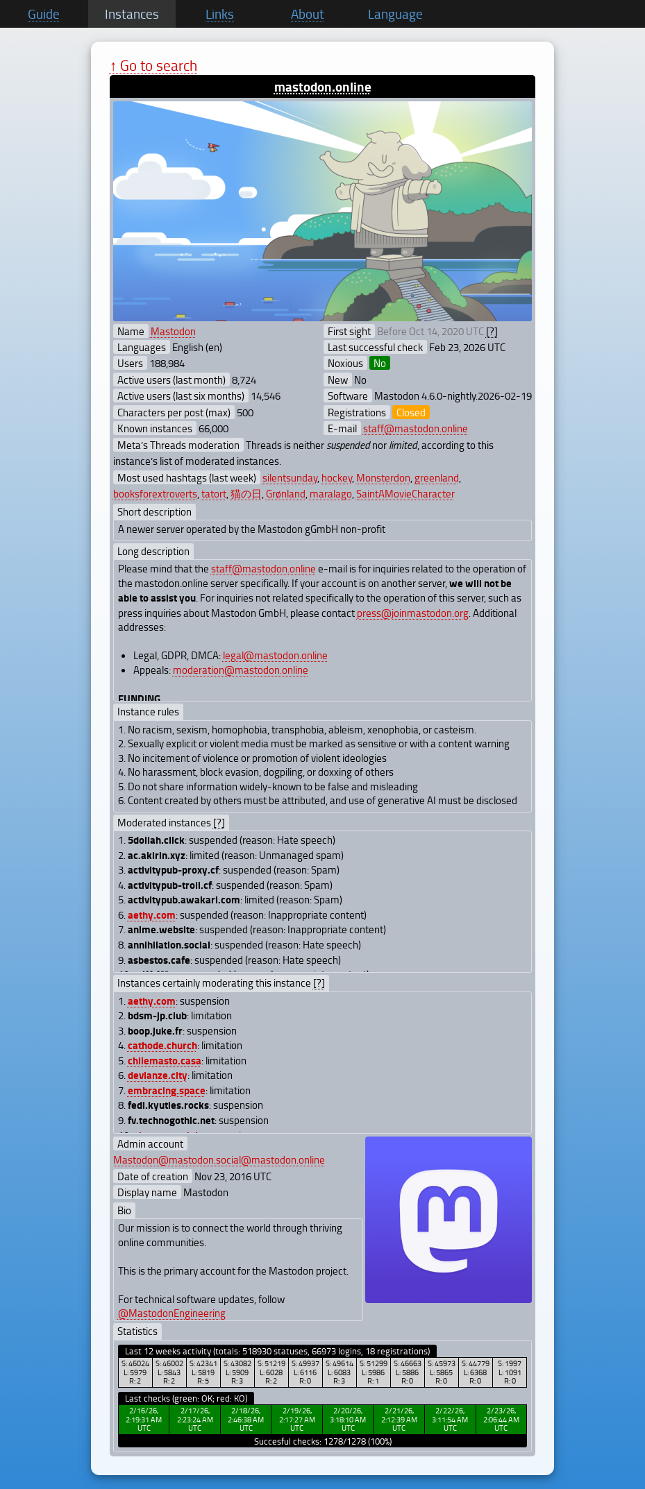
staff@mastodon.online (415, 428)
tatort (213, 493)
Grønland (285, 493)
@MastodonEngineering (172, 1313)
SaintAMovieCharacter (405, 493)
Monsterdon (383, 477)
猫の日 (246, 493)
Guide (44, 14)
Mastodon (173, 331)
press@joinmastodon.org (413, 613)
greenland (436, 477)
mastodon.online (322, 86)
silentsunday (289, 477)
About (307, 14)
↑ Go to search (154, 65)
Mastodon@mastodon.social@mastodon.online (219, 1159)
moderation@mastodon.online (240, 670)
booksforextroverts (155, 493)
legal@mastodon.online (275, 655)
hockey (336, 477)
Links (220, 14)
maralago (331, 493)
